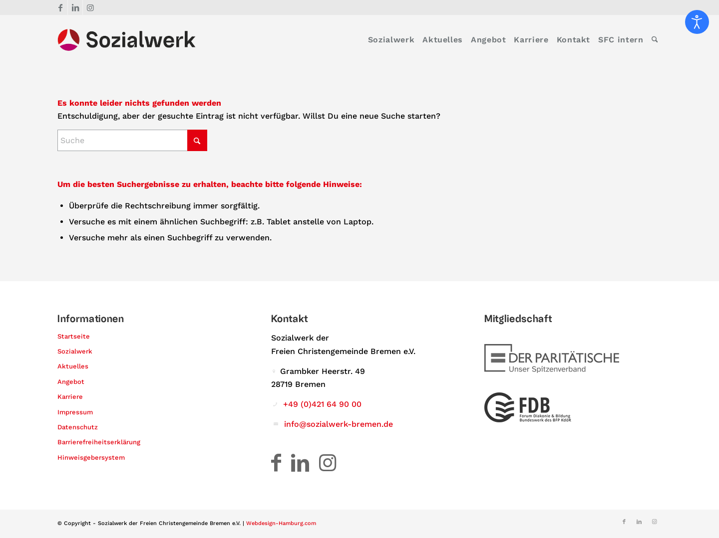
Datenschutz (77, 427)
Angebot (70, 381)
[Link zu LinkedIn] (75, 7)
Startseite (73, 336)
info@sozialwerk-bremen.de (338, 424)
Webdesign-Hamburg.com (281, 523)
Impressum (75, 412)
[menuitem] (391, 40)
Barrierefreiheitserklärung (98, 442)
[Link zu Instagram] (90, 7)
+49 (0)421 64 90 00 (322, 404)
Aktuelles (72, 366)
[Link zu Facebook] (60, 7)
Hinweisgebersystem (91, 457)
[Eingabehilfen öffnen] (697, 22)
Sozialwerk (74, 351)
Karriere (70, 396)
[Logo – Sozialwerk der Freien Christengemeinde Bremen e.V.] (126, 40)
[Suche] (655, 40)
